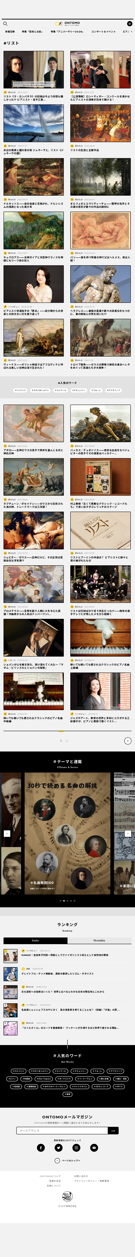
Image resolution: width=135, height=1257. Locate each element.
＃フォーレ (96, 390)
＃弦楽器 (16, 1086)
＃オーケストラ (64, 1079)
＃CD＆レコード (101, 1086)
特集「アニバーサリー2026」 (68, 31)
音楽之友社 (55, 1181)
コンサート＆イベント (104, 31)
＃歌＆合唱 (104, 1079)
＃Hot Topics (44, 1079)
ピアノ (126, 31)
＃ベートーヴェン (84, 1079)
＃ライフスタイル (79, 1086)
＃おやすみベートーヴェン (54, 1086)
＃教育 (67, 1094)
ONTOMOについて (50, 1176)
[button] (60, 901)
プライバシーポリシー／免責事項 (91, 1181)
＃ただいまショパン (40, 390)
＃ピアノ (12, 1079)
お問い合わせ (81, 1176)
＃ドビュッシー (78, 390)
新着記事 (10, 31)
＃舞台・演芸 (121, 1079)
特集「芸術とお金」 (33, 31)
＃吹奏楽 (26, 1079)
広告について (54, 1185)
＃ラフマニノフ (113, 390)
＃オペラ (119, 1086)
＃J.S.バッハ (20, 390)
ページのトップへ (71, 1160)
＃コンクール (60, 390)
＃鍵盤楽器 (31, 1086)
